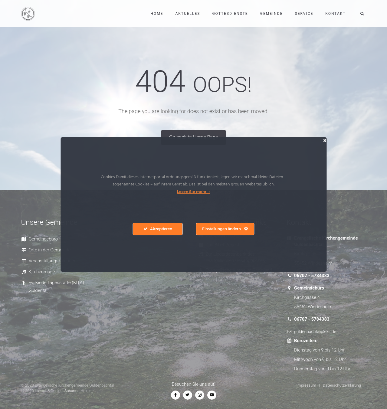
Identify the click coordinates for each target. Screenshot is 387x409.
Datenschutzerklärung (342, 385)
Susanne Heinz (77, 390)
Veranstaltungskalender (52, 260)
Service (304, 13)
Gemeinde (271, 13)
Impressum (306, 385)
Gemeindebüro (43, 239)
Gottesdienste (230, 13)
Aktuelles (187, 13)
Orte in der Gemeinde (50, 250)
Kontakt (335, 13)
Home (156, 13)
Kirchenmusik (42, 271)
